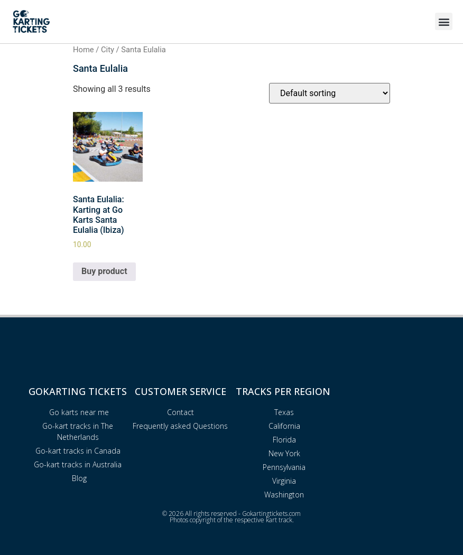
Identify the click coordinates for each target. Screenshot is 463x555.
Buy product (104, 271)
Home (83, 49)
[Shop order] (329, 93)
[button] (443, 21)
